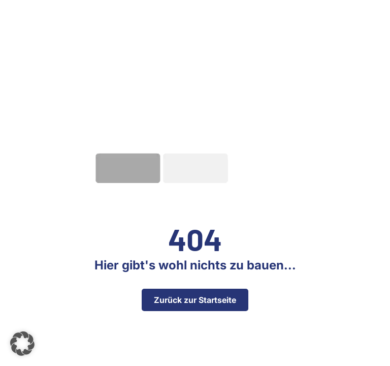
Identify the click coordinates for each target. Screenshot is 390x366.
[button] (22, 343)
